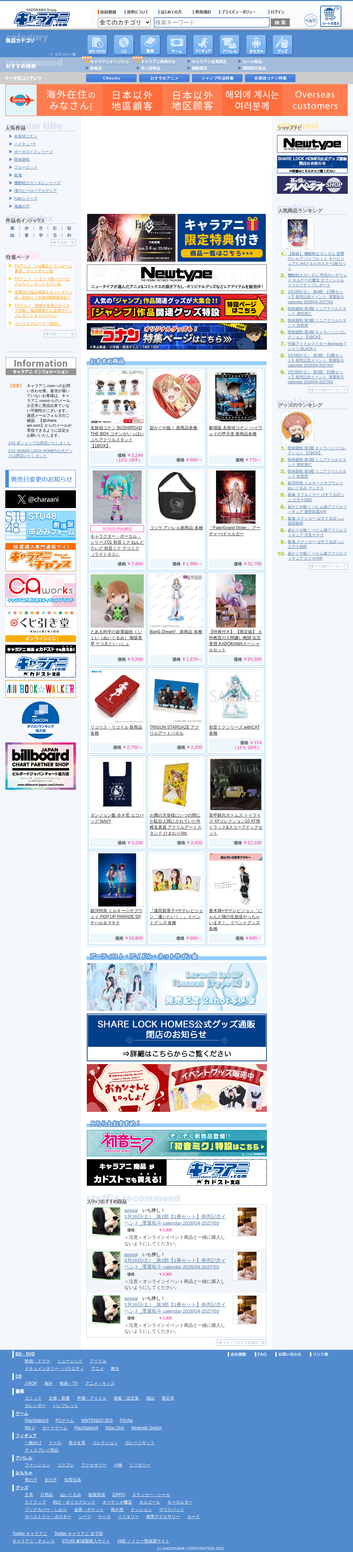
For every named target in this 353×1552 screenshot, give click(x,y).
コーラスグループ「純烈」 (37, 323)
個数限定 (199, 68)
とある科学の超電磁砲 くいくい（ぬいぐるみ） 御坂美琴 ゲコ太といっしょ (116, 637)
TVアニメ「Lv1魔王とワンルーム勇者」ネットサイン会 (43, 268)
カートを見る (330, 16)
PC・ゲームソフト (177, 45)
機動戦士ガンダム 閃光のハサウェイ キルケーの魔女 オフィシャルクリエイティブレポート (317, 280)
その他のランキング (330, 390)
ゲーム (22, 1413)
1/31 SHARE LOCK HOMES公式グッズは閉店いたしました (40, 453)
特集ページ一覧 (62, 334)
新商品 (96, 68)
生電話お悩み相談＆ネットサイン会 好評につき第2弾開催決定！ (43, 294)
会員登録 (107, 12)
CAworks (111, 78)
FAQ (261, 1354)
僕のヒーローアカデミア (35, 190)
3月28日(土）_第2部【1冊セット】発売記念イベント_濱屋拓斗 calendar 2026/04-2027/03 (175, 1264)
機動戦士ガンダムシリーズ (37, 183)
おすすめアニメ (164, 78)
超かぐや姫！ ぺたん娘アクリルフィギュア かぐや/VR (317, 555)
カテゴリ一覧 (65, 54)
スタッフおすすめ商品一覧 (244, 1342)
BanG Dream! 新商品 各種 (176, 631)
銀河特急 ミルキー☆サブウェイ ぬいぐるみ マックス (315, 485)
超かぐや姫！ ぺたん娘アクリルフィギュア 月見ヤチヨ (317, 532)
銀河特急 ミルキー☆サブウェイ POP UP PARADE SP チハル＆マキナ (116, 916)
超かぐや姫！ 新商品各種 (173, 427)
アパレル (230, 45)
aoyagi (131, 1210)
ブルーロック (25, 167)
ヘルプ (310, 20)
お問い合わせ (288, 1354)
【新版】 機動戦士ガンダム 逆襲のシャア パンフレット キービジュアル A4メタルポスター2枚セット (317, 260)
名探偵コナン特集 (270, 78)
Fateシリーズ (25, 198)
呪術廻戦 (22, 159)
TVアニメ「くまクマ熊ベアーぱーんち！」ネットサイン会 (42, 281)
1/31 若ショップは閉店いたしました (39, 443)
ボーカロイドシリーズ (33, 152)
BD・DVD (25, 1354)
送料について (137, 12)
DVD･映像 (97, 45)
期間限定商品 (254, 68)
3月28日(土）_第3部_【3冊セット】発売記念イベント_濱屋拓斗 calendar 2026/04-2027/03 (316, 360)
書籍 (150, 45)
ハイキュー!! (25, 144)
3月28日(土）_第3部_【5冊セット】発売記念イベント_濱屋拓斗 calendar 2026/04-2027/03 (316, 377)
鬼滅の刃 (22, 206)
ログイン (277, 12)
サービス (171, 12)
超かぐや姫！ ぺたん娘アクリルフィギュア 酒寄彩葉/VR (317, 509)
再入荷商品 (150, 68)
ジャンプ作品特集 (217, 78)
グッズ (283, 45)
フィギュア (203, 45)
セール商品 (252, 61)
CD (124, 45)
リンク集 (319, 1354)
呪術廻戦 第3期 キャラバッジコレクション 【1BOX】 (317, 334)
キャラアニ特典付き (158, 61)
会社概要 (237, 1354)
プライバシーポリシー (240, 12)
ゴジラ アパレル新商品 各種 (176, 527)
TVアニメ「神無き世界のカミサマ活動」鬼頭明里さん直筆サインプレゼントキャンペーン (43, 310)
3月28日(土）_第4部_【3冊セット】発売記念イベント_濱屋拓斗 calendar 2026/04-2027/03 (316, 297)
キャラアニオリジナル (109, 61)
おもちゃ (256, 45)
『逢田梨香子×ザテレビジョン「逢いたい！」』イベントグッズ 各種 (176, 916)
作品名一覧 (65, 242)
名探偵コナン (25, 136)
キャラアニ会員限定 (209, 61)
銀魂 (18, 175)
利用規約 (202, 12)
